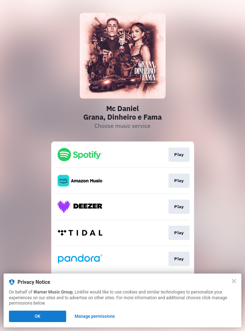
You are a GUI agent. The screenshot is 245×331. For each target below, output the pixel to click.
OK (37, 316)
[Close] (234, 281)
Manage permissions (95, 316)
